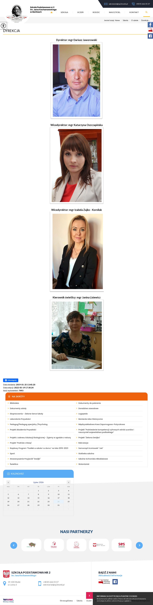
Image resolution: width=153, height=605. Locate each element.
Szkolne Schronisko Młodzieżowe (93, 459)
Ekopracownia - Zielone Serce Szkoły (26, 413)
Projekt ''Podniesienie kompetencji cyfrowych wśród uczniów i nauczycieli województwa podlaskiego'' (106, 431)
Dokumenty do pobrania (89, 403)
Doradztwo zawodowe (88, 408)
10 (58, 494)
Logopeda (83, 413)
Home (117, 20)
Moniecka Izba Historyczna (90, 419)
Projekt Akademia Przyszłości (23, 429)
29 (38, 505)
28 (28, 505)
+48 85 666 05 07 (141, 3)
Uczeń (80, 12)
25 (69, 502)
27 (18, 505)
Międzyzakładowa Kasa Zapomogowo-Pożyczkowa (101, 424)
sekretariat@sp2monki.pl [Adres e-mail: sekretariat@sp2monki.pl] (53, 584)
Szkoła (64, 12)
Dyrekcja (11, 31)
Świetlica (14, 464)
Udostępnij (10, 380)
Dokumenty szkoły (18, 408)
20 (18, 502)
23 (48, 502)
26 (8, 505)
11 (69, 494)
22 (38, 502)
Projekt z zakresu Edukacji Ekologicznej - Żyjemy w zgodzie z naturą (40, 437)
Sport (12, 453)
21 (28, 502)
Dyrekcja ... (144, 20)
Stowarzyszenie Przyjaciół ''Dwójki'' (25, 459)
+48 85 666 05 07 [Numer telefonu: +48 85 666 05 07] (51, 582)
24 (58, 502)
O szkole (133, 20)
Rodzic (96, 12)
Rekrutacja (83, 443)
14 (28, 498)
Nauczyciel (114, 12)
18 (69, 498)
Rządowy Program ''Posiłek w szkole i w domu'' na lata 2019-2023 (39, 448)
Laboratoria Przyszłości (20, 419)
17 (58, 498)
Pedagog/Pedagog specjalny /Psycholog (29, 424)
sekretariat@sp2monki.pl (116, 4)
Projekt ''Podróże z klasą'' (21, 443)
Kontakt (134, 12)
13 (18, 498)
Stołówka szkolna (86, 453)
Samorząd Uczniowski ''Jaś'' (90, 448)
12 (8, 498)
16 (48, 498)
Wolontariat (83, 464)
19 (8, 502)
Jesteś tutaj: (109, 20)
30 (48, 505)
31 (58, 505)
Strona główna (66, 601)
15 (38, 498)
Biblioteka (14, 403)
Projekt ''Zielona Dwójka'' (89, 437)
